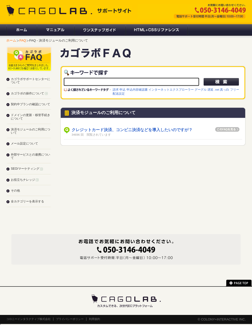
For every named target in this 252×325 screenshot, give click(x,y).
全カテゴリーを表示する (27, 201)
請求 (116, 89)
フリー (234, 89)
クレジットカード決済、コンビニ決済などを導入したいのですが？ (132, 130)
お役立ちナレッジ (25, 180)
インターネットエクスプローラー (171, 89)
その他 (15, 190)
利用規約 (94, 318)
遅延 (210, 89)
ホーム (21, 30)
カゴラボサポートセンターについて (30, 80)
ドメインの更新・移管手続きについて (30, 116)
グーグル (201, 89)
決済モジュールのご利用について (30, 131)
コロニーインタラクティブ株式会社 (28, 318)
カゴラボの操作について (29, 93)
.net (216, 89)
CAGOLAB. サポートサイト (69, 10)
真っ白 (224, 89)
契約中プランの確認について (30, 104)
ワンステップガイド (99, 30)
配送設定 (119, 93)
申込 (122, 89)
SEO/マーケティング (27, 168)
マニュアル (55, 30)
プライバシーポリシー (70, 318)
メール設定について (24, 143)
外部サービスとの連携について (30, 156)
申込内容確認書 (137, 89)
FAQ (22, 40)
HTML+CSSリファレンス (156, 30)
